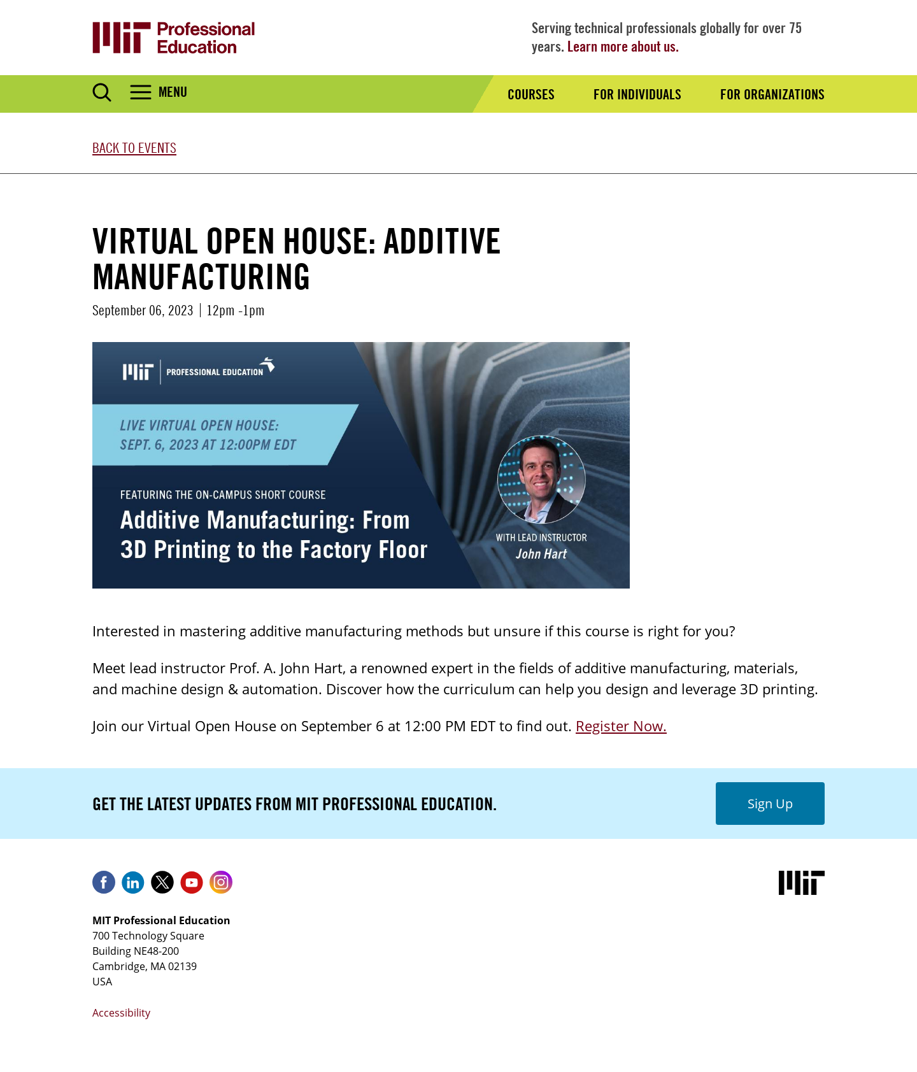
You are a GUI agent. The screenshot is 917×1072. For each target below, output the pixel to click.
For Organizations (772, 94)
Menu (173, 91)
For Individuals (637, 94)
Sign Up (770, 803)
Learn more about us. (623, 46)
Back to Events (134, 147)
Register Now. (621, 725)
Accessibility (121, 1013)
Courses (531, 94)
